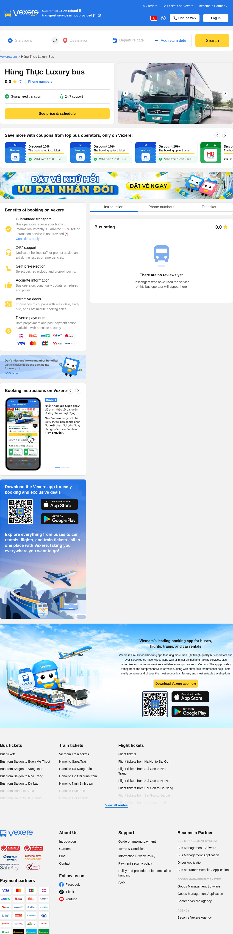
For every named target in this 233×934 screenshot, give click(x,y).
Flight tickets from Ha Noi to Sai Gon (144, 761)
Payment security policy (135, 863)
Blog (62, 856)
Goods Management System (199, 879)
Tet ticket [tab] (209, 207)
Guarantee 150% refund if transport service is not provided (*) (69, 13)
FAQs (122, 883)
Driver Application (190, 862)
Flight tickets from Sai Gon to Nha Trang (142, 771)
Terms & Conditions (132, 849)
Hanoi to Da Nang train (75, 769)
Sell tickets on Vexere (178, 6)
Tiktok (70, 892)
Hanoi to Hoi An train (74, 798)
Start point (23, 40)
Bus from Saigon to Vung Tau (21, 769)
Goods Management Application (200, 894)
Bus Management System (197, 841)
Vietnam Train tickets (74, 754)
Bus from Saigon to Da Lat (19, 783)
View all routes (116, 805)
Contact (64, 863)
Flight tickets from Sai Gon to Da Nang (145, 788)
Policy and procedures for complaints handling (144, 873)
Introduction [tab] (113, 207)
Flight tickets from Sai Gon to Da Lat (144, 795)
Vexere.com (8, 56)
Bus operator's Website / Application (203, 870)
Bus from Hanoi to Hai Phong (21, 798)
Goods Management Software (199, 886)
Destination (79, 40)
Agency (183, 910)
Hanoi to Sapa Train (73, 761)
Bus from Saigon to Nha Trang (21, 776)
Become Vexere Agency (195, 901)
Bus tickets (11, 745)
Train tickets (71, 745)
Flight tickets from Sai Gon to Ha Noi (144, 781)
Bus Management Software (197, 848)
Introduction (67, 841)
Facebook (73, 884)
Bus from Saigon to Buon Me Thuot (25, 761)
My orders (150, 6)
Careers (65, 849)
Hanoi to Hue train (72, 791)
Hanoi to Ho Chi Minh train (78, 776)
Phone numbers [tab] (161, 207)
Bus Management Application (198, 855)
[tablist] (161, 207)
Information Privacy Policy (136, 856)
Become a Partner (213, 6)
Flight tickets (131, 745)
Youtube (71, 899)
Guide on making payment (137, 841)
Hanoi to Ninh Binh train (76, 783)
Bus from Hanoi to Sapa (17, 791)
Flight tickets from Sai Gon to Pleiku (143, 803)
